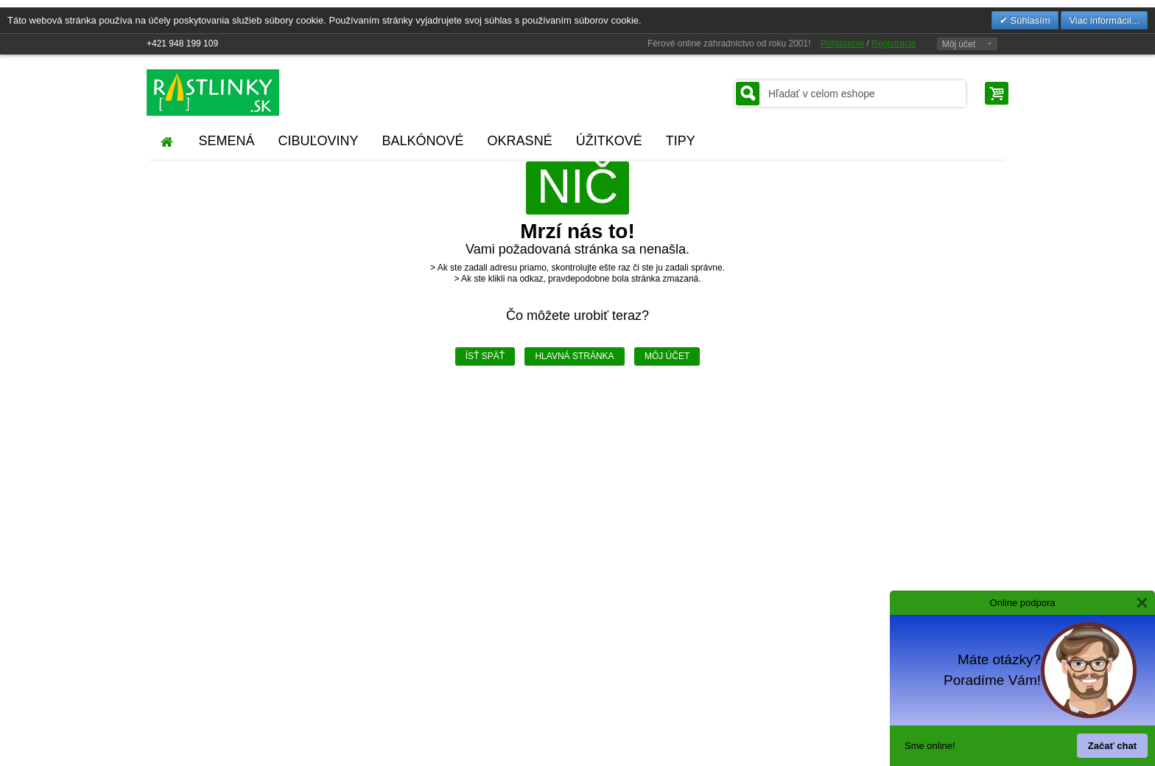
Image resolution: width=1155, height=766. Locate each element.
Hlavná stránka (574, 356)
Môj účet (958, 44)
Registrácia (893, 43)
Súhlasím (1029, 20)
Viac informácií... (1104, 20)
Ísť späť (485, 356)
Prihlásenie (842, 43)
